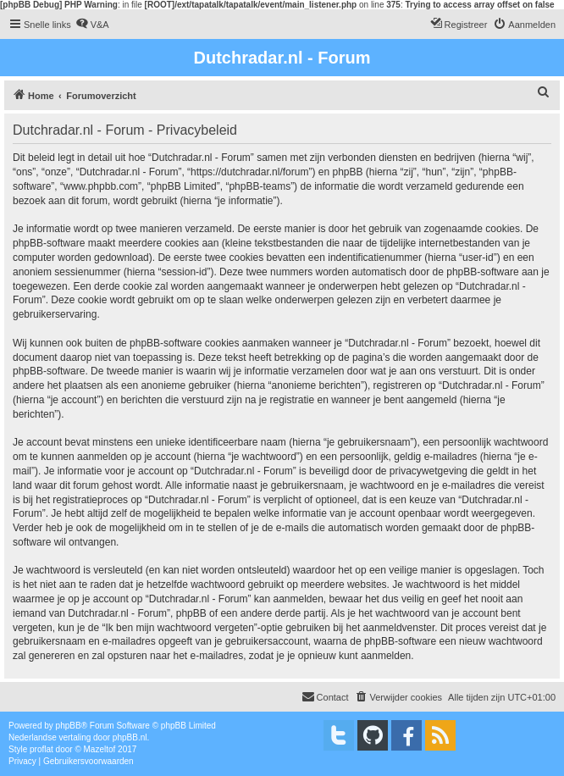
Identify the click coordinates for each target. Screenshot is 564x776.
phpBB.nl (130, 737)
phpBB (68, 725)
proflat (41, 749)
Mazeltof (100, 749)
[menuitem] (92, 24)
